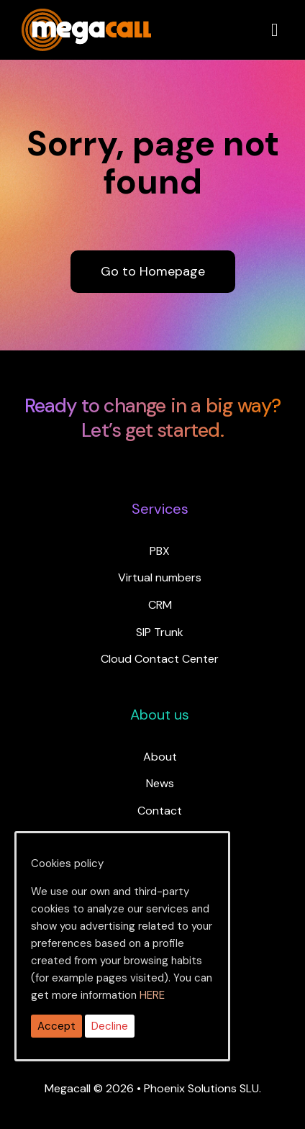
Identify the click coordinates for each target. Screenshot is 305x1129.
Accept (56, 1026)
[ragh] (86, 17)
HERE (152, 995)
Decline (109, 1026)
